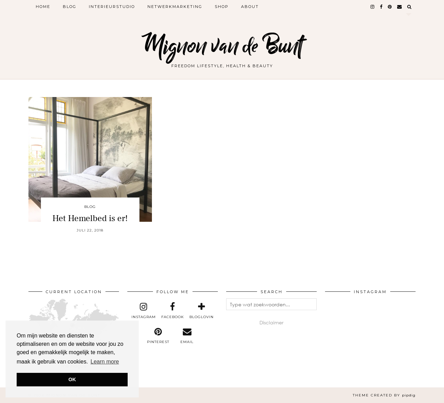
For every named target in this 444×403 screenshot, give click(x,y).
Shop (222, 6)
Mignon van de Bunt (222, 45)
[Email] (399, 6)
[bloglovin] (201, 311)
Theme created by (384, 395)
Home (43, 6)
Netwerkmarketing (174, 6)
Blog (69, 6)
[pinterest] (390, 6)
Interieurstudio (112, 6)
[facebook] (381, 6)
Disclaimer (271, 322)
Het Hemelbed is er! (90, 218)
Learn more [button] (105, 362)
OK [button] (72, 379)
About (250, 6)
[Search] (409, 6)
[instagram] (372, 6)
